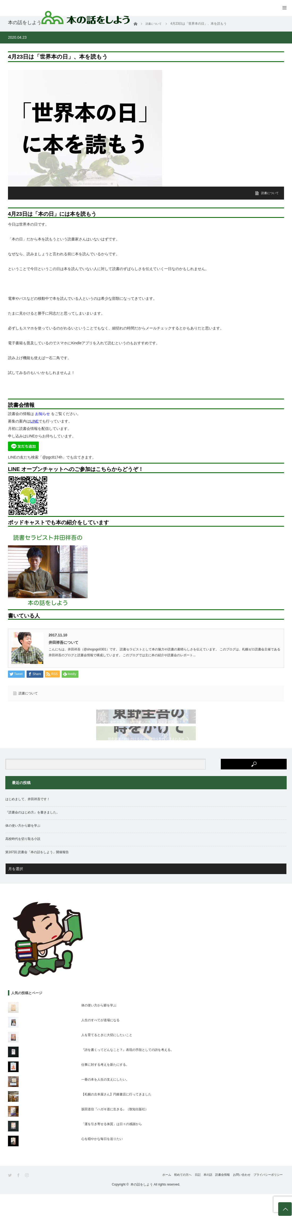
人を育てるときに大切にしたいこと (106, 1057)
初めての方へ (150, 1197)
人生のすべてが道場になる (100, 1042)
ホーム (128, 1197)
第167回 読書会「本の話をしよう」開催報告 (37, 874)
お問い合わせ (234, 1197)
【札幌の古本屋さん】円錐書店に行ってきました (116, 1116)
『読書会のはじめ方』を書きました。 (32, 834)
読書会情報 (209, 1197)
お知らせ (42, 414)
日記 (171, 1197)
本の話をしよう (141, 1206)
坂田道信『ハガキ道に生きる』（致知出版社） (114, 1131)
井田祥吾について (63, 642)
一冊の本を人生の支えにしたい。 (105, 1101)
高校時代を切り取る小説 (22, 861)
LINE (34, 421)
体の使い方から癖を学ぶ (22, 848)
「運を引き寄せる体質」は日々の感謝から (111, 1146)
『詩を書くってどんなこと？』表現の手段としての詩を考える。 (127, 1072)
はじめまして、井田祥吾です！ (27, 821)
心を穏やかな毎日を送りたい (102, 1161)
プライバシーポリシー (268, 1197)
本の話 (187, 1197)
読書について (269, 193)
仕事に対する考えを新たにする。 (105, 1087)
